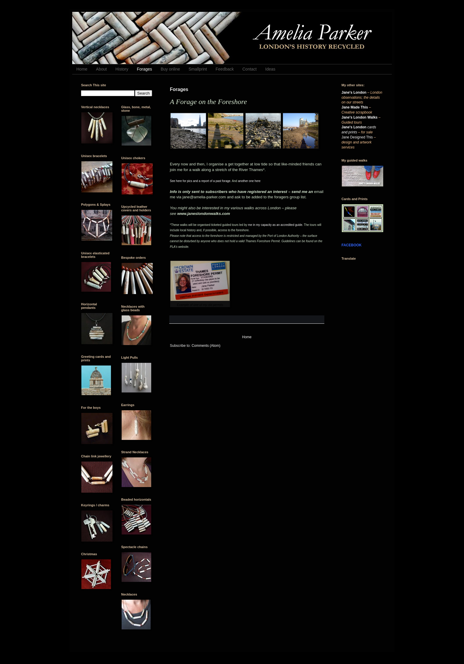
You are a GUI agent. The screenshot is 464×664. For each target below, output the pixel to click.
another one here (249, 181)
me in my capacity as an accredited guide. (275, 224)
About (101, 69)
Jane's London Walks (359, 117)
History (121, 69)
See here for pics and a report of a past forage (200, 181)
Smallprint (197, 69)
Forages (144, 69)
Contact (249, 69)
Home (81, 69)
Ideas (270, 69)
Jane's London (353, 92)
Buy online (170, 69)
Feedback (225, 69)
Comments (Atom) (205, 346)
